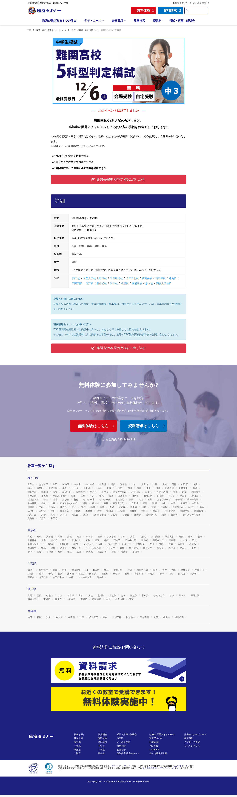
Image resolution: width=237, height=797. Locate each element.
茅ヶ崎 (179, 499)
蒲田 (200, 536)
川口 (81, 595)
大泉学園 (112, 536)
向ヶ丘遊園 (170, 511)
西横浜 (52, 507)
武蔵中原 (32, 515)
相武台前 (120, 499)
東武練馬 (113, 544)
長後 (43, 503)
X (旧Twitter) (155, 738)
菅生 (46, 499)
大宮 (60, 595)
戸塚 (145, 503)
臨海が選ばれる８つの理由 (59, 20)
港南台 (148, 492)
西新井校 (147, 278)
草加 (171, 595)
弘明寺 (93, 492)
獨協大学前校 (163, 283)
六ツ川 (63, 515)
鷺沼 (73, 496)
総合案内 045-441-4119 (118, 439)
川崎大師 (169, 488)
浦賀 (113, 484)
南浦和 (84, 599)
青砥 (30, 536)
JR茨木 (59, 617)
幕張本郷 (139, 573)
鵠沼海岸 (81, 492)
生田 (55, 484)
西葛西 (193, 544)
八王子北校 (132, 278)
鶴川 (101, 544)
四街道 (100, 577)
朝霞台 (50, 595)
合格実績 (117, 20)
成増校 (124, 283)
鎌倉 (64, 488)
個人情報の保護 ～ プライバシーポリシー (161, 768)
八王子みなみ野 (94, 548)
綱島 (85, 503)
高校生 (101, 753)
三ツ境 (121, 511)
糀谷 (88, 540)
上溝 (108, 488)
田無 (194, 540)
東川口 (58, 599)
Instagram (154, 742)
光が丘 (183, 548)
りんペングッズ (192, 746)
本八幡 (193, 573)
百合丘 (126, 515)
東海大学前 (119, 503)
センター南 (105, 499)
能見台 (63, 507)
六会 (43, 515)
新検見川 (199, 570)
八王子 (63, 548)
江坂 (48, 617)
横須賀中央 (151, 515)
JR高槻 (71, 617)
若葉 (131, 599)
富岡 (154, 503)
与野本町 (120, 599)
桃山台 (167, 617)
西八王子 (76, 548)
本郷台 (89, 511)
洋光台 (137, 515)
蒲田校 (76, 278)
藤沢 (202, 507)
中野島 (195, 503)
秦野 (102, 507)
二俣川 (31, 511)
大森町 (143, 536)
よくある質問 (201, 3)
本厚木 (77, 511)
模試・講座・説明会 (182, 20)
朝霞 (39, 595)
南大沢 (89, 552)
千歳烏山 (50, 544)
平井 (194, 548)
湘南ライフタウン (166, 496)
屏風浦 (133, 507)
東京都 (77, 742)
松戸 (162, 573)
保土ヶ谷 (65, 511)
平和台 (50, 552)
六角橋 (31, 518)
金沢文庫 (53, 488)
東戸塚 (122, 507)
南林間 (133, 511)
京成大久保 (142, 570)
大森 (132, 536)
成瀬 (170, 544)
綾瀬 (60, 536)
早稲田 (136, 552)
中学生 (101, 749)
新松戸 (31, 573)
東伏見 (160, 548)
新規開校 (102, 734)
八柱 (71, 577)
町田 (60, 552)
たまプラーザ (164, 499)
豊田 (152, 544)
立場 (150, 499)
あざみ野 (44, 484)
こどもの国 (162, 492)
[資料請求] (118, 670)
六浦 (53, 515)
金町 (190, 536)
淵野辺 (42, 511)
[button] (118, 179)
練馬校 (172, 278)
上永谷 (98, 488)
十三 (82, 617)
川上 (148, 488)
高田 (131, 499)
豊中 (105, 617)
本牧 (99, 511)
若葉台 (42, 518)
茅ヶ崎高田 (193, 499)
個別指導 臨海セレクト (128, 753)
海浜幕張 (76, 570)
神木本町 (123, 496)
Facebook (154, 749)
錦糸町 (54, 540)
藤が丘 (192, 507)
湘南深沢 (148, 496)
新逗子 (183, 496)
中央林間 (32, 503)
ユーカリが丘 (85, 577)
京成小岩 (76, 540)
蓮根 (53, 548)
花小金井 (110, 548)
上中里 (87, 488)
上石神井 (32, 540)
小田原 (184, 484)
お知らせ (121, 749)
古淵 (175, 492)
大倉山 (144, 484)
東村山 (172, 548)
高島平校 (160, 278)
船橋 (127, 573)
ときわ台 (126, 544)
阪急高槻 (144, 617)
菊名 (195, 488)
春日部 (70, 595)
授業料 (157, 20)
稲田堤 (103, 484)
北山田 (45, 492)
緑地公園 (179, 617)
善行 (76, 499)
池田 (30, 617)
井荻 (69, 536)
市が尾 (77, 484)
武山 (141, 499)
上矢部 (119, 488)
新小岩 (144, 540)
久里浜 (105, 492)
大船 (164, 484)
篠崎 (106, 540)
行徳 (130, 570)
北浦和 (101, 595)
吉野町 (174, 515)
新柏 (174, 570)
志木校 (149, 283)
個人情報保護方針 (158, 753)
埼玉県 (77, 749)
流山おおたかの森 (88, 573)
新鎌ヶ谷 (186, 570)
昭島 (39, 536)
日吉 (144, 507)
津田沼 (70, 573)
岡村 (174, 484)
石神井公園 (131, 540)
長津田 (184, 503)
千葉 (51, 573)
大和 (85, 515)
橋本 (93, 507)
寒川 (92, 496)
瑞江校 (89, 283)
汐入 (101, 496)
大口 (134, 484)
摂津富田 (94, 617)
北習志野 (118, 570)
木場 (43, 540)
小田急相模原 (60, 496)
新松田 (195, 496)
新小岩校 (102, 283)
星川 (53, 511)
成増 (161, 544)
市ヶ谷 (89, 536)
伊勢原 (66, 484)
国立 (64, 540)
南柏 (171, 573)
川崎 (158, 488)
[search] (187, 10)
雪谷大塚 (102, 552)
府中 (30, 552)
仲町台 (31, 507)
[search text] (199, 10)
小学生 (101, 746)
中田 (173, 503)
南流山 (182, 573)
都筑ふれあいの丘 (69, 503)
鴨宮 (139, 488)
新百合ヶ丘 (33, 499)
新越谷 (133, 595)
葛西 (181, 536)
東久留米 (134, 548)
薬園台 (31, 577)
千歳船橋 (64, 544)
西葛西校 (77, 283)
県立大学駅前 (120, 492)
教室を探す (79, 734)
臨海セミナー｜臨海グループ (120, 781)
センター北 (89, 499)
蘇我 (41, 573)
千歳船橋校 (116, 278)
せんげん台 (159, 595)
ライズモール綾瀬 (192, 515)
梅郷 (55, 570)
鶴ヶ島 (182, 595)
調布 (75, 544)
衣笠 (55, 492)
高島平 (172, 540)
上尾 (30, 595)
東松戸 (116, 573)
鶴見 (106, 503)
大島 (123, 536)
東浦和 (47, 599)
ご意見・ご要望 (192, 742)
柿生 (30, 488)
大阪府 (77, 753)
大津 (155, 484)
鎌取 (106, 570)
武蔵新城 (199, 511)
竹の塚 (184, 540)
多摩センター (34, 544)
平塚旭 (164, 507)
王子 (100, 536)
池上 (79, 536)
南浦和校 (137, 283)
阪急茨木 (131, 617)
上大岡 (75, 488)
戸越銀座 (140, 544)
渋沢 (111, 496)
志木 (123, 595)
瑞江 (69, 552)
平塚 (153, 507)
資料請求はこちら (147, 426)
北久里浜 (32, 492)
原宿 (111, 507)
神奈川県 (78, 738)
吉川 (108, 599)
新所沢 (145, 595)
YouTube (153, 746)
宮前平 (156, 511)
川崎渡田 (183, 488)
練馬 (43, 548)
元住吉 (75, 515)
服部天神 (117, 617)
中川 (164, 503)
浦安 (64, 570)
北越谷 (113, 595)
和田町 (54, 518)
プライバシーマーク (121, 766)
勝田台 (96, 570)
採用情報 (188, 738)
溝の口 (110, 511)
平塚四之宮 (178, 507)
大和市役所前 (100, 515)
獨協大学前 (33, 599)
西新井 (181, 544)
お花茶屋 (156, 536)
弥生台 (114, 515)
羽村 (122, 548)
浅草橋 (50, 536)
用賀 (114, 552)
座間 (83, 496)
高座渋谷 (136, 492)
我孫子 (31, 570)
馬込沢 (151, 573)
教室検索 (139, 20)
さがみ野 (32, 496)
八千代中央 (59, 577)
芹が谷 (66, 499)
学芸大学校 (89, 278)
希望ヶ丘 (67, 492)
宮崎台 (144, 511)
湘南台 (135, 496)
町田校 (103, 278)
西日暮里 (32, 548)
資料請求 (172, 10)
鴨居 (130, 488)
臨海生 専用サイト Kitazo (161, 734)
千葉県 (77, 746)
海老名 (124, 484)
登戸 (83, 507)
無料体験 (102, 738)
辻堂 (53, 503)
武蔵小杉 (185, 511)
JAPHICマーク (181, 766)
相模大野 (196, 492)
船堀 (39, 552)
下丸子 (117, 540)
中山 (41, 507)
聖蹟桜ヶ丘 (159, 540)
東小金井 (147, 548)
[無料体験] (118, 699)
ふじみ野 (71, 599)
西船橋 (105, 573)
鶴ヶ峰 (95, 503)
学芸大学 (169, 536)
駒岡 (184, 492)
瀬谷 (55, 499)
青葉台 (31, 484)
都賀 (60, 573)
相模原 (45, 496)
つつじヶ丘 (88, 544)
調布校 (114, 283)
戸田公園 (195, 595)
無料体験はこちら (96, 426)
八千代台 (44, 577)
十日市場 (134, 503)
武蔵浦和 (97, 599)
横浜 (164, 515)
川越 (90, 595)
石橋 (39, 617)
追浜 (195, 484)
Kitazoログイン (182, 3)
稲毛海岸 (44, 570)
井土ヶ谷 (90, 484)
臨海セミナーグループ (195, 734)
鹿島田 (40, 488)
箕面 (156, 617)
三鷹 (79, 552)
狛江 (97, 540)
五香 (155, 570)
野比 (74, 507)
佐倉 (164, 570)
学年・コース (92, 20)
